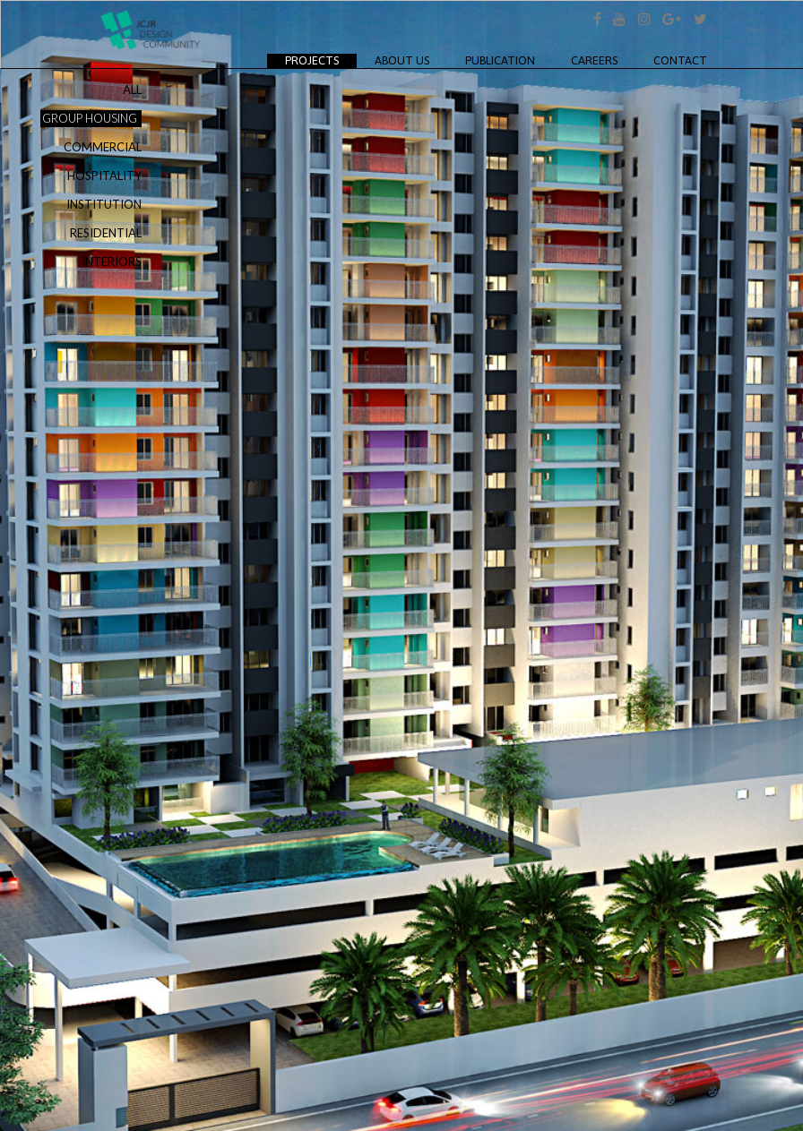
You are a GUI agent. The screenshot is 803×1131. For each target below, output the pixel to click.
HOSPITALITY (104, 175)
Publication (500, 60)
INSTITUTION (104, 204)
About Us (402, 60)
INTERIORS (112, 261)
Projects (321, 60)
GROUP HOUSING (89, 118)
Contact (680, 60)
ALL (132, 89)
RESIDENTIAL (106, 233)
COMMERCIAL (103, 147)
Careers (594, 60)
